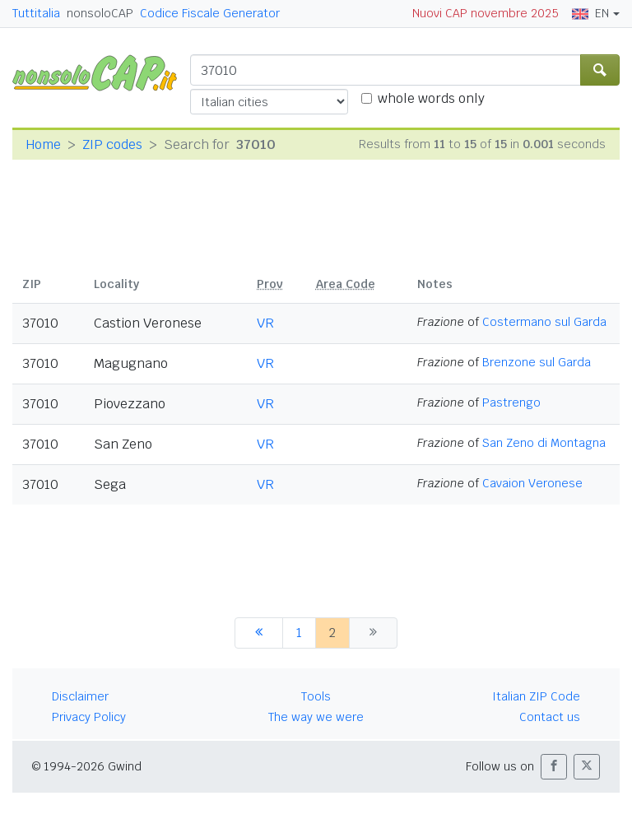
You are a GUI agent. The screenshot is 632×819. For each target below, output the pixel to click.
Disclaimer (80, 696)
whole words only (431, 98)
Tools (316, 696)
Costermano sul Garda (544, 321)
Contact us (549, 717)
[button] (554, 766)
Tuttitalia (36, 13)
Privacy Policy (89, 717)
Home (43, 144)
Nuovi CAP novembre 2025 (485, 13)
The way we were (316, 717)
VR (265, 323)
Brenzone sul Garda (536, 362)
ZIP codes (112, 144)
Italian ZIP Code (536, 696)
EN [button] (590, 13)
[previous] (259, 633)
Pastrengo (511, 402)
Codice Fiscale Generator (210, 13)
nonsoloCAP (100, 13)
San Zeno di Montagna (544, 442)
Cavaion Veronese (532, 483)
